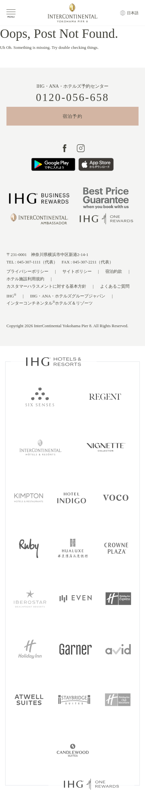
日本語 (133, 13)
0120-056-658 (72, 97)
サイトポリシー (77, 271)
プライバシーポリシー (27, 271)
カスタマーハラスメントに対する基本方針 (46, 286)
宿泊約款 (113, 271)
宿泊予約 (73, 116)
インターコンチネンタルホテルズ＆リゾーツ (49, 303)
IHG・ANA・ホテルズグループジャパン (67, 296)
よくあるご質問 (114, 286)
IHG (11, 295)
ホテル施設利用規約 (25, 278)
